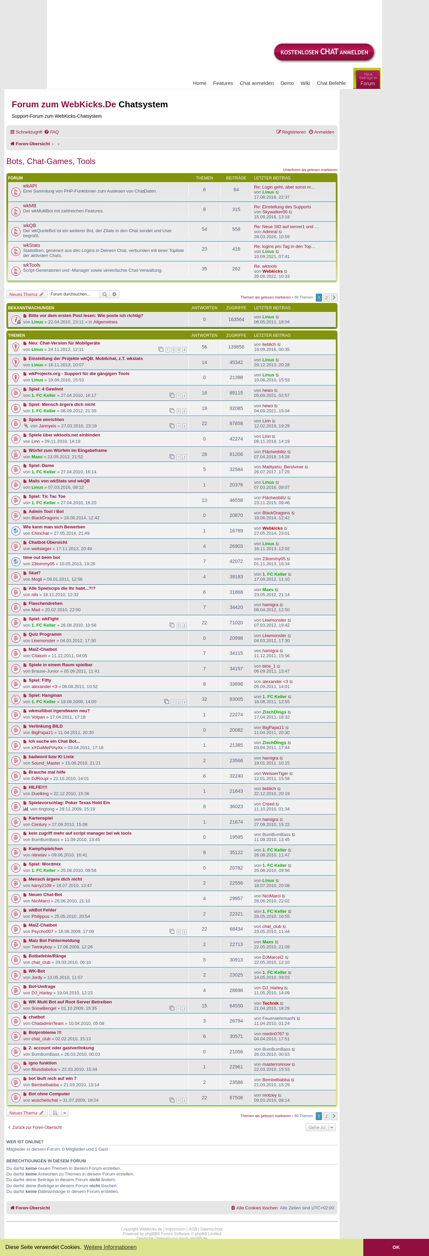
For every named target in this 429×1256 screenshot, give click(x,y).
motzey (269, 1095)
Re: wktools (265, 266)
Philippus (41, 916)
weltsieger (41, 548)
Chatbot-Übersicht (48, 542)
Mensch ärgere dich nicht (55, 879)
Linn (266, 420)
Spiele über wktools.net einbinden (64, 434)
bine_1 (269, 666)
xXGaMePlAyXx (47, 747)
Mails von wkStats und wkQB (59, 480)
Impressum (175, 1229)
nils (35, 594)
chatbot (37, 1016)
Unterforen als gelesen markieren (310, 170)
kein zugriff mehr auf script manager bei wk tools (80, 833)
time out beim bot (41, 557)
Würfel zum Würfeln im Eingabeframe (68, 450)
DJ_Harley (42, 992)
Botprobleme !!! (45, 1032)
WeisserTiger (275, 773)
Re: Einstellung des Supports (282, 206)
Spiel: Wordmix (45, 864)
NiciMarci (41, 900)
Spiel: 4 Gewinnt (46, 388)
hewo (267, 390)
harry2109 (41, 885)
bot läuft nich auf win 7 (53, 1078)
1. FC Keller (44, 395)
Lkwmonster (274, 620)
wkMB (30, 205)
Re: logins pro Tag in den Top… (285, 246)
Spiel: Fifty (40, 680)
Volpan (38, 717)
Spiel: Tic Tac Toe (47, 496)
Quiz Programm (45, 634)
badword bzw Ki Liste (51, 756)
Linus (268, 192)
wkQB (29, 225)
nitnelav (39, 854)
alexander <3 (44, 686)
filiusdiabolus (44, 1069)
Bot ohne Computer (49, 1093)
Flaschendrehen (46, 603)
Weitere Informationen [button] (110, 1247)
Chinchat (40, 533)
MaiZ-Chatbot (43, 649)
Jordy (37, 977)
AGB (193, 1229)
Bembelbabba (45, 1084)
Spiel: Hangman (45, 695)
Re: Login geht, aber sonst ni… (284, 187)
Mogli (37, 579)
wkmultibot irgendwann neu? (59, 710)
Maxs (37, 456)
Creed (268, 803)
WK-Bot (37, 971)
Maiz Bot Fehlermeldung (54, 940)
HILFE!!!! (38, 787)
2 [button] (326, 298)
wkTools (32, 265)
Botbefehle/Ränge (47, 955)
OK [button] (396, 1247)
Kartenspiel (41, 818)
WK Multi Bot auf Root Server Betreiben (70, 1001)
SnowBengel (44, 1008)
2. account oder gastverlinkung (61, 1047)
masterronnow (276, 1064)
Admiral (270, 231)
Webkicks (272, 271)
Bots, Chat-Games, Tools (51, 161)
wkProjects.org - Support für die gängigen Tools (79, 373)
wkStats (31, 245)
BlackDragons (45, 517)
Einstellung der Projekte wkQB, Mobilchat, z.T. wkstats (86, 358)
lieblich (269, 344)
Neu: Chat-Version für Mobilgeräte (64, 343)
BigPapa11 (42, 732)
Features (223, 83)
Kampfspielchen (46, 848)
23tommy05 (43, 563)
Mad (36, 609)
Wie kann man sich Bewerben (54, 526)
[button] (334, 298)
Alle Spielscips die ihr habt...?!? (62, 588)
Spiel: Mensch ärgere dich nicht (62, 404)
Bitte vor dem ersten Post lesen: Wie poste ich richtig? (86, 315)
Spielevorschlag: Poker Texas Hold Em (69, 802)
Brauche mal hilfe (47, 772)
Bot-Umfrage (42, 986)
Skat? (35, 572)
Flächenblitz (274, 451)
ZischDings (274, 712)
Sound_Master (46, 763)
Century (39, 824)
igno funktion (43, 1062)
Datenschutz (211, 1229)
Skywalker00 (275, 211)
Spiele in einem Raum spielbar (61, 664)
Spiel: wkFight (44, 618)
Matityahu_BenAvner (282, 466)
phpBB (151, 1234)
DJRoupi (40, 778)
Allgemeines (106, 321)
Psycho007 (42, 931)
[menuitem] (51, 132)
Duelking (40, 793)
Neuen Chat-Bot (45, 894)
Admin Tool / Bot (46, 511)
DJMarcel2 (273, 957)
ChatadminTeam (48, 1023)
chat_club (271, 926)
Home (199, 83)
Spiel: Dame (41, 465)
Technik (270, 1003)
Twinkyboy (42, 946)
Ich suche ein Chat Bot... (54, 741)
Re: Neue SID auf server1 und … (286, 226)
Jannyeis (47, 425)
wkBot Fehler (43, 909)
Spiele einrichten (46, 419)
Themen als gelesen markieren (266, 297)
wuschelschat (45, 1100)
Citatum (39, 655)
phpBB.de (198, 1238)
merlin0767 (273, 1033)
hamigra (270, 604)
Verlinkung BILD (46, 726)
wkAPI (30, 186)
